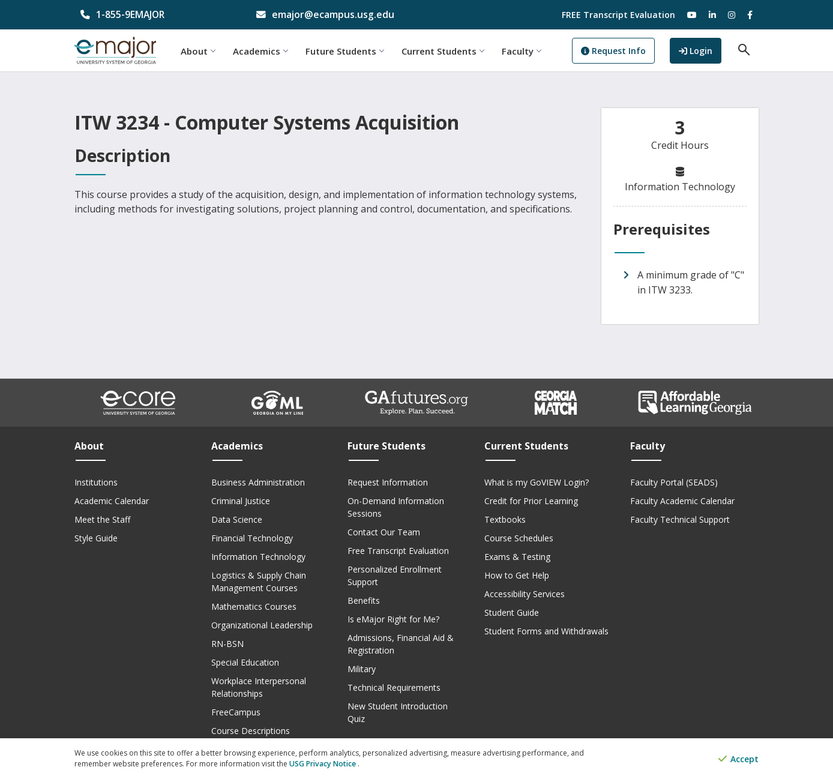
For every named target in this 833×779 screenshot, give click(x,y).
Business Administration (258, 482)
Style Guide (96, 538)
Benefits (363, 600)
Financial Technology (252, 538)
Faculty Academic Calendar (682, 501)
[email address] (329, 14)
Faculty (529, 51)
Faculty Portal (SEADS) (674, 482)
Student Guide (511, 612)
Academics (268, 51)
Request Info (621, 51)
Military (361, 669)
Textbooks (505, 519)
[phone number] (153, 14)
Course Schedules (518, 538)
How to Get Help (516, 575)
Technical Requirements (394, 687)
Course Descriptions (250, 730)
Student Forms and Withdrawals (546, 631)
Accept (738, 759)
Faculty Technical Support (680, 519)
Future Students (352, 51)
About (205, 51)
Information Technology (258, 556)
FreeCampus (235, 712)
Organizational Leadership (262, 625)
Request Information (387, 482)
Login (702, 50)
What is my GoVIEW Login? (536, 482)
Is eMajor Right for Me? (393, 619)
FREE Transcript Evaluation (618, 14)
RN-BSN (227, 643)
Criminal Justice (240, 501)
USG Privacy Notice (322, 764)
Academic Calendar (111, 501)
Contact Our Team (383, 532)
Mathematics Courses (253, 606)
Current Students (450, 51)
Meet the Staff (102, 519)
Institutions (96, 482)
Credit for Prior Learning (531, 501)
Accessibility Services (524, 594)
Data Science (236, 519)
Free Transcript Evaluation (398, 550)
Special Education (245, 662)
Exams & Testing (517, 556)
